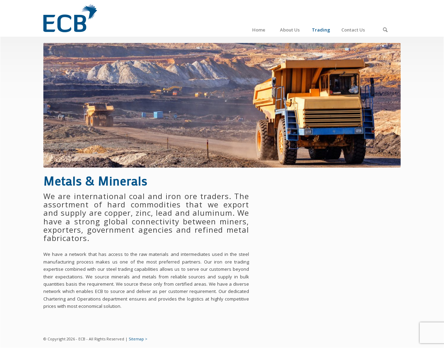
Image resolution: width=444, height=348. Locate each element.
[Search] (385, 18)
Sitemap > (138, 338)
